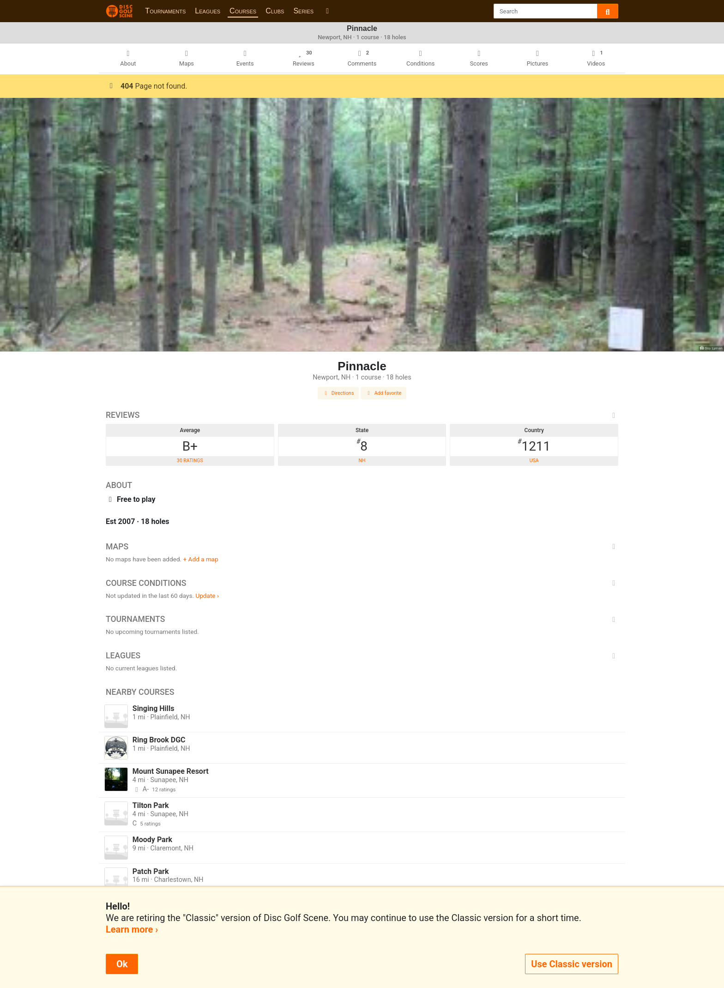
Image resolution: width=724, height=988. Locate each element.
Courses (242, 11)
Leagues (207, 11)
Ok (122, 964)
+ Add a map (200, 559)
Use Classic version (571, 964)
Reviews (362, 415)
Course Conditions (362, 583)
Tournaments (165, 11)
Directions (338, 393)
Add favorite (384, 393)
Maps (362, 546)
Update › (207, 595)
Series (303, 11)
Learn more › (132, 929)
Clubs (274, 11)
